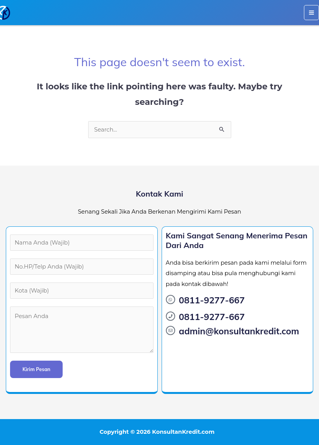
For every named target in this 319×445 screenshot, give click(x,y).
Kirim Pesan (36, 369)
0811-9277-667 (212, 300)
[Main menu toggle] (311, 12)
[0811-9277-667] (170, 299)
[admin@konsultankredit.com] (170, 330)
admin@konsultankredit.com (239, 331)
